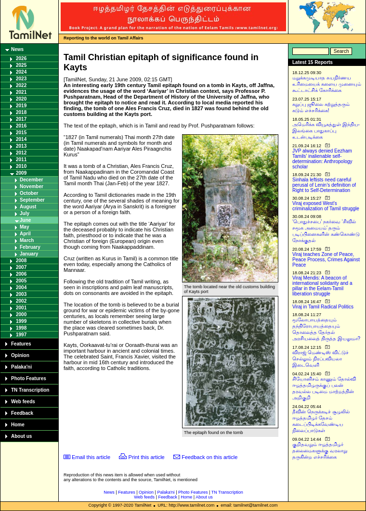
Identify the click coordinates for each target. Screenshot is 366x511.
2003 (21, 294)
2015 (21, 132)
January (29, 253)
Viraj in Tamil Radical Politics (322, 306)
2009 (21, 173)
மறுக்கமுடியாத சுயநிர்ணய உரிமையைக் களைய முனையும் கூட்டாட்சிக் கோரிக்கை (326, 84)
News (17, 49)
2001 (21, 307)
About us (21, 436)
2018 (21, 112)
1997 (21, 334)
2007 (21, 267)
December (31, 179)
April (25, 233)
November (31, 186)
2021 (21, 92)
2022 (21, 85)
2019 (21, 105)
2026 (21, 58)
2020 (21, 99)
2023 (21, 78)
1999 (21, 321)
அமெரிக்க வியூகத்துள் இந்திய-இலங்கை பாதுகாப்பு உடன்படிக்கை (326, 131)
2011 (21, 159)
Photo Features (28, 378)
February (30, 247)
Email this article (91, 457)
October (29, 193)
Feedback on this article (209, 457)
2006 (21, 274)
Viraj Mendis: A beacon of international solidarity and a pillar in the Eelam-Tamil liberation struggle (322, 285)
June (25, 220)
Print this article (147, 457)
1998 (21, 328)
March (27, 240)
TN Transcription (30, 390)
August (28, 206)
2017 (21, 119)
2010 (21, 166)
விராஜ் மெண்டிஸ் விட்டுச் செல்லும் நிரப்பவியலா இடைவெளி (320, 359)
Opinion (20, 355)
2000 (21, 314)
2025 (21, 65)
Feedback (22, 413)
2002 (21, 301)
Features (21, 343)
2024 (21, 72)
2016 (21, 125)
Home (18, 424)
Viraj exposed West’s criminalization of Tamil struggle (325, 206)
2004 (21, 287)
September (32, 200)
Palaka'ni (21, 367)
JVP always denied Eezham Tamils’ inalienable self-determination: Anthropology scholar (322, 158)
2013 (21, 146)
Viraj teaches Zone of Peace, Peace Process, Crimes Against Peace (326, 260)
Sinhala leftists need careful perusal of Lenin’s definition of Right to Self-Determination (324, 185)
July (24, 213)
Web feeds (23, 401)
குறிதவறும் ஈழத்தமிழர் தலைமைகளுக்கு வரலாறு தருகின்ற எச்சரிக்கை (319, 451)
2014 (21, 139)
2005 (21, 280)
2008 (21, 260)
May (24, 227)
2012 (21, 152)
